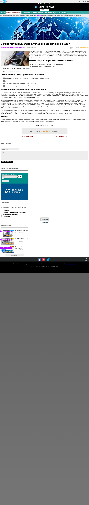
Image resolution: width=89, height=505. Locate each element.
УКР (4, 1)
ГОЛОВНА (2, 12)
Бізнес (3, 15)
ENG (7, 1)
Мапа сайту (58, 12)
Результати (44, 222)
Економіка (7, 15)
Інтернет (14, 15)
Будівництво (71, 15)
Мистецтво (17, 15)
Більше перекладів (27, 12)
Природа (55, 15)
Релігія (62, 15)
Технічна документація (77, 15)
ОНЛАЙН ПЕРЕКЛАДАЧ (38, 12)
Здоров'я (10, 15)
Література (27, 15)
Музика (35, 15)
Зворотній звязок (49, 12)
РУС (1, 1)
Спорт (65, 15)
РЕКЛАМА (64, 12)
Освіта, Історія (44, 15)
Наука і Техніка (39, 15)
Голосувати (44, 219)
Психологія (58, 15)
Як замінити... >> (61, 136)
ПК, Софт (23, 15)
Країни (67, 15)
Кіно (21, 15)
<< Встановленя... (28, 136)
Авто (1, 15)
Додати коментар (7, 161)
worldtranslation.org (71, 264)
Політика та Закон (50, 15)
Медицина (31, 15)
